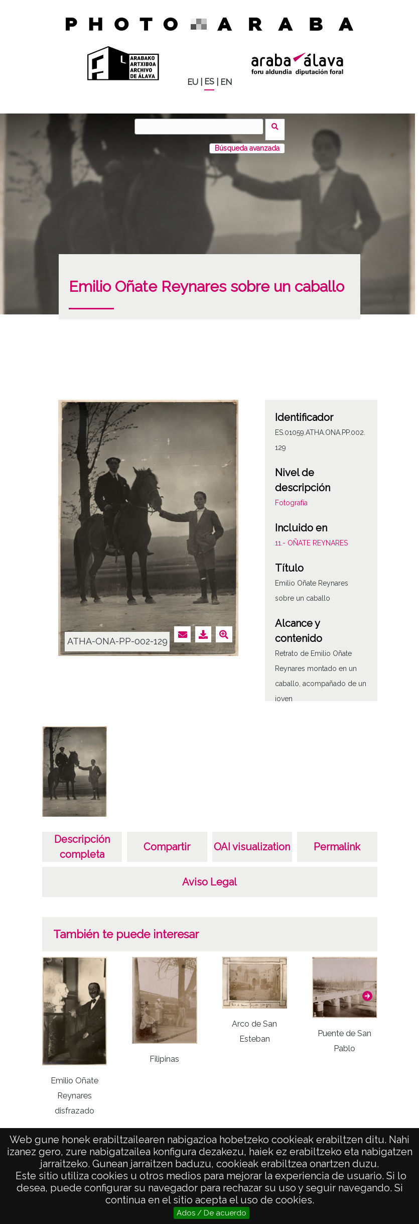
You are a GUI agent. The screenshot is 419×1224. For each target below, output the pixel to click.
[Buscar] (202, 127)
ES (209, 81)
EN (226, 82)
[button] (367, 989)
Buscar (278, 126)
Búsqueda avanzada (247, 142)
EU (192, 82)
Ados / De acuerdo (211, 1212)
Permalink (337, 841)
